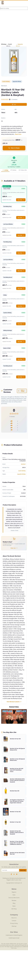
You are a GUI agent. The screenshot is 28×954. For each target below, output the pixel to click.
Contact (14, 920)
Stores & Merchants (14, 897)
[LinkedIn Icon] (17, 875)
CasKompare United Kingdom (14, 935)
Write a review (21, 391)
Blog (14, 903)
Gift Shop (14, 909)
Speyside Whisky (21, 474)
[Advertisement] (14, 22)
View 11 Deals (14, 148)
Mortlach (23, 464)
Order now (14, 548)
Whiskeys (3, 44)
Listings (5, 170)
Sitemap (14, 926)
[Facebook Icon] (11, 875)
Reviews (13, 170)
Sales (14, 895)
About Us (14, 918)
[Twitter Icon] (14, 875)
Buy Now (21, 200)
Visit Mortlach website (14, 702)
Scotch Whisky (22, 470)
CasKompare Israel (14, 938)
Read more (18, 134)
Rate (14, 104)
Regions (14, 892)
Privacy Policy (14, 923)
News (14, 906)
